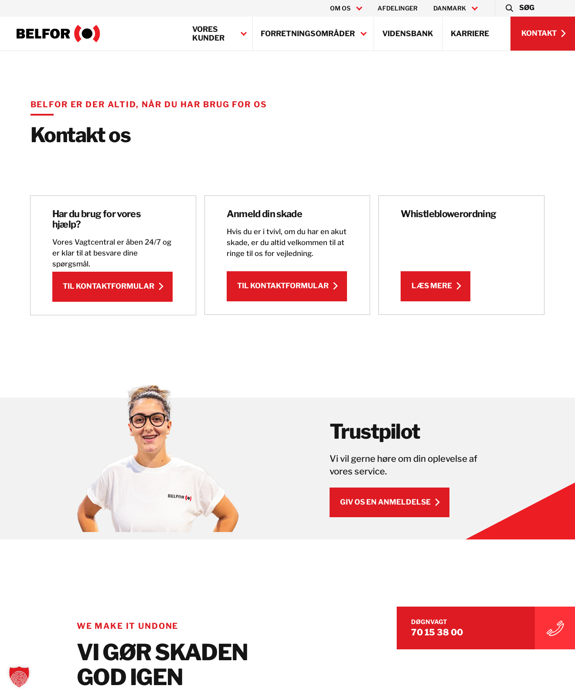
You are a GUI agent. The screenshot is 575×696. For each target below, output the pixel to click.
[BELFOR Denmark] (58, 33)
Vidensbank (407, 33)
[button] (519, 8)
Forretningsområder (308, 33)
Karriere (470, 33)
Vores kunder (208, 33)
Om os (340, 8)
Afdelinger (398, 8)
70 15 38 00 (461, 629)
